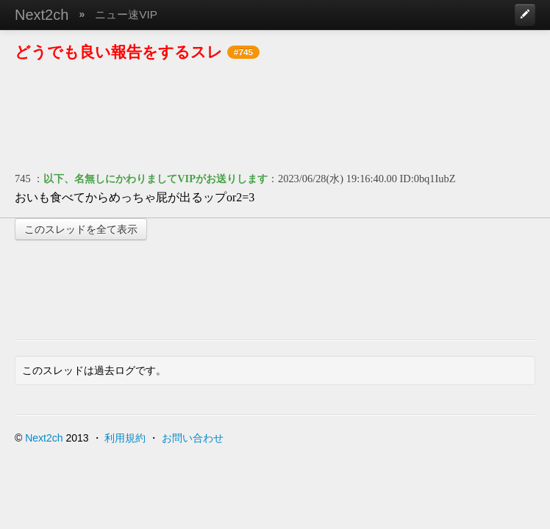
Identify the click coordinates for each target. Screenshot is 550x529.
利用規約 (125, 438)
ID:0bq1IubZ (428, 178)
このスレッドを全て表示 (81, 229)
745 (23, 178)
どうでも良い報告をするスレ (119, 51)
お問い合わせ (193, 438)
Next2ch (41, 15)
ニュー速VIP (126, 14)
